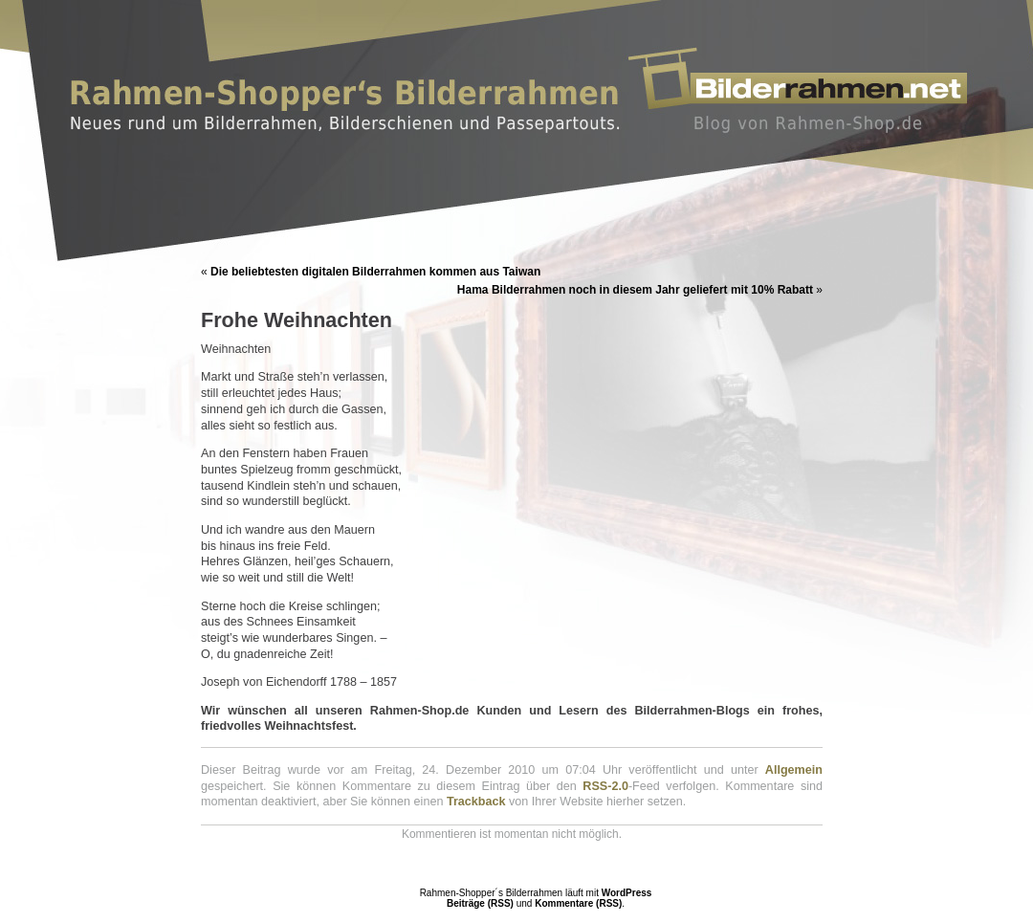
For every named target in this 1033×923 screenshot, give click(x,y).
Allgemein (794, 770)
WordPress (627, 893)
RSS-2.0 (605, 786)
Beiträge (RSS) (480, 903)
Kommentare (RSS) (578, 903)
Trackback (476, 801)
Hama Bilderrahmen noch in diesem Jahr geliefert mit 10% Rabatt (635, 290)
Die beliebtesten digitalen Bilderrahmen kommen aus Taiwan (375, 271)
